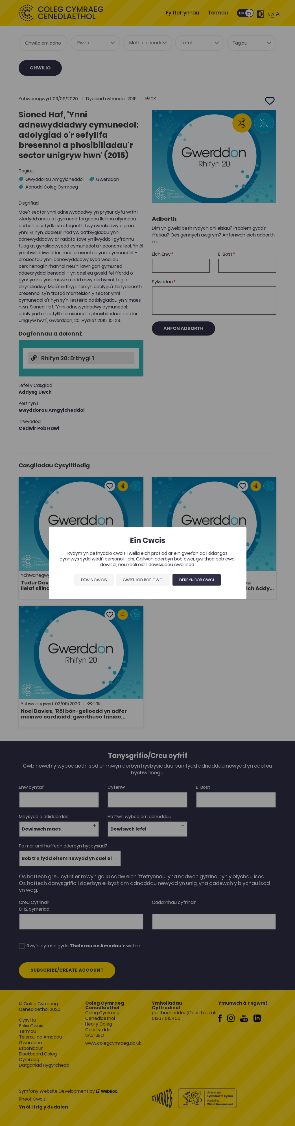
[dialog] (147, 563)
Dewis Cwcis (94, 580)
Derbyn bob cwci (196, 580)
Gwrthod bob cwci (143, 580)
